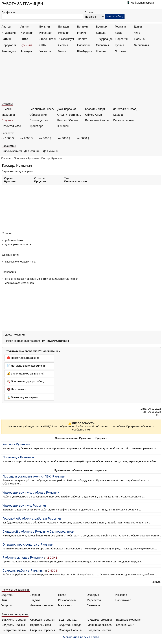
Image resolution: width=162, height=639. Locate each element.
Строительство (11, 126)
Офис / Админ (94, 114)
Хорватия (45, 51)
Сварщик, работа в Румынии (23, 570)
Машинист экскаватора (43, 605)
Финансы (63, 126)
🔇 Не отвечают (16, 389)
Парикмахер (123, 600)
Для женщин (32, 151)
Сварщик (35, 594)
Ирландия (26, 32)
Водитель (7, 594)
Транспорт (36, 126)
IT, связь (7, 109)
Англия (24, 26)
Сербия (63, 45)
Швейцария (84, 51)
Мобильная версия (142, 2)
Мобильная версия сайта (81, 637)
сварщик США (125, 624)
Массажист (65, 605)
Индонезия (9, 32)
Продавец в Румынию (18, 457)
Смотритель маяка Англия (15, 630)
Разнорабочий (67, 600)
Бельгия (44, 26)
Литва (24, 39)
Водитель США (68, 619)
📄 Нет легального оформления (26, 365)
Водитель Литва (40, 624)
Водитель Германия (14, 619)
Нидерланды (104, 39)
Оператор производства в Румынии (27, 544)
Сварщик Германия (42, 619)
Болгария (64, 26)
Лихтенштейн (48, 39)
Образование (38, 114)
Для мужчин (50, 151)
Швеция (101, 51)
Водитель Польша (13, 624)
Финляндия (9, 51)
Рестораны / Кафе (97, 120)
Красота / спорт (95, 109)
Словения (102, 45)
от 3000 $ (45, 138)
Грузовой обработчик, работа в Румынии (31, 518)
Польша (139, 39)
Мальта (82, 39)
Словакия (83, 45)
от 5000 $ (83, 138)
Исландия (45, 32)
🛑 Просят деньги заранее (23, 357)
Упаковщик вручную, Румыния (24, 505)
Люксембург (66, 39)
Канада (100, 32)
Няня (4, 600)
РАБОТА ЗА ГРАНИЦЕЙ (22, 4)
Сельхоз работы (123, 120)
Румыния (26, 45)
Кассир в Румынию (16, 444)
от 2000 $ (26, 138)
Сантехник (93, 605)
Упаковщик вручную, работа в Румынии (30, 492)
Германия (121, 26)
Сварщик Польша (70, 630)
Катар (118, 32)
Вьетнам (101, 26)
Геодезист (7, 605)
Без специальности (41, 109)
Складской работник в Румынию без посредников (38, 531)
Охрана (118, 114)
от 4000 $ (64, 138)
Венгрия (82, 26)
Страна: (89, 12)
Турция (119, 45)
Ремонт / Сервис (68, 120)
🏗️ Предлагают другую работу (25, 381)
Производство (38, 120)
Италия (82, 32)
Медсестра (94, 600)
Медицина (8, 114)
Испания (63, 32)
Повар (62, 594)
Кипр (137, 32)
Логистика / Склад (124, 109)
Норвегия (121, 39)
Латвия (6, 39)
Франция (26, 51)
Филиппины (141, 45)
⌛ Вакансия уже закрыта (22, 397)
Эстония (120, 51)
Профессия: (9, 12)
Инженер (121, 594)
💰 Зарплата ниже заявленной (25, 373)
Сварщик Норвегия (42, 630)
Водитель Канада (70, 624)
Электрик (93, 594)
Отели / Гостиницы (69, 114)
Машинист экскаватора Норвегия (101, 624)
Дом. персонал (67, 109)
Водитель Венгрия (99, 630)
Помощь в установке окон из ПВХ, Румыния (34, 476)
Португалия (9, 45)
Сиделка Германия (100, 619)
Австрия (7, 26)
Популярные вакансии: (16, 589)
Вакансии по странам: (15, 614)
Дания (138, 26)
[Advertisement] (81, 79)
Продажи (7, 120)
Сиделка (35, 600)
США (42, 45)
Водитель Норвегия (128, 619)
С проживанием (12, 151)
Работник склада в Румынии (22, 557)
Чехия (62, 51)
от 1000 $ (8, 138)
